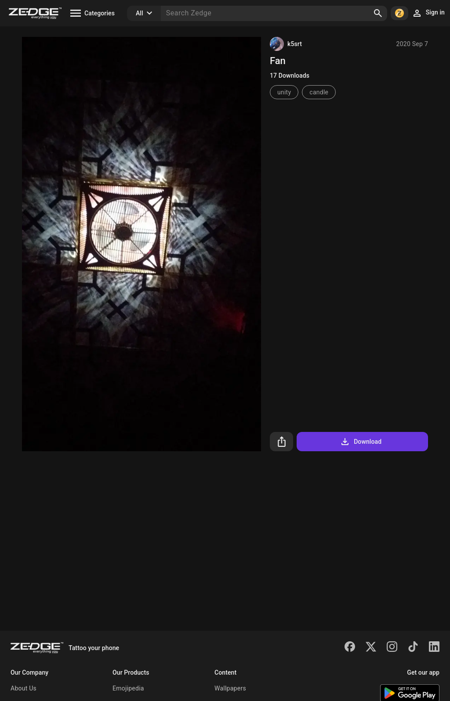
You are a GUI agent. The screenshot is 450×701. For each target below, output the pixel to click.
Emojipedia (128, 688)
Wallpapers (230, 688)
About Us (23, 688)
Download (360, 441)
